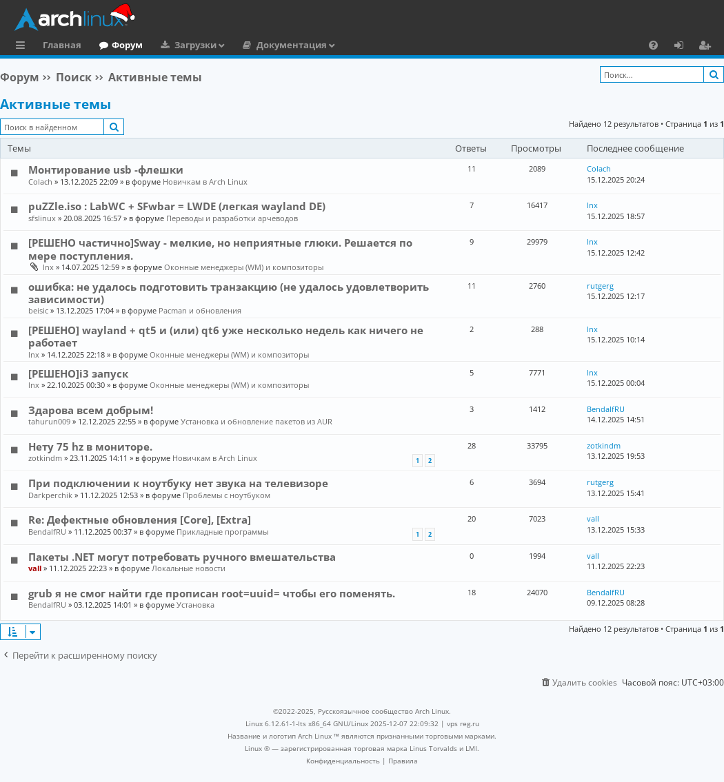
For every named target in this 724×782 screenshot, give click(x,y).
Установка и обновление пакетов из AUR (256, 421)
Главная (62, 45)
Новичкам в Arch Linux (205, 181)
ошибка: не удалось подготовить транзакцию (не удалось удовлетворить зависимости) (228, 293)
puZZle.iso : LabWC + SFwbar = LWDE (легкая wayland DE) (176, 206)
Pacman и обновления (200, 310)
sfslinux (42, 218)
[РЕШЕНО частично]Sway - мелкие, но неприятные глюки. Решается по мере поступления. (220, 249)
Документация (292, 45)
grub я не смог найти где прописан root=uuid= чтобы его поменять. (211, 593)
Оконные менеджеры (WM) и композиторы (243, 267)
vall (593, 518)
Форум (127, 45)
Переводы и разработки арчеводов (232, 218)
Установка (195, 604)
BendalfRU (606, 409)
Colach (40, 181)
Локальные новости (188, 568)
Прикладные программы (222, 531)
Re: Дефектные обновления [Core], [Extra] (139, 519)
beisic (38, 310)
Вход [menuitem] (684, 47)
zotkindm (45, 458)
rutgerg (600, 285)
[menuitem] (653, 44)
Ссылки (23, 47)
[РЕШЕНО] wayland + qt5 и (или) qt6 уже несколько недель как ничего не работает (225, 336)
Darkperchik (50, 495)
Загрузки (195, 45)
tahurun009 (49, 421)
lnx (592, 205)
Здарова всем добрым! (90, 410)
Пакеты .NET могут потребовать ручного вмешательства (182, 557)
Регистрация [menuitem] (707, 47)
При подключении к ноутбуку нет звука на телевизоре (178, 483)
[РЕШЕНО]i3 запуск (78, 373)
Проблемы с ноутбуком (226, 495)
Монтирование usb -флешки (105, 169)
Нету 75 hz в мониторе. (90, 446)
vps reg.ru (463, 723)
